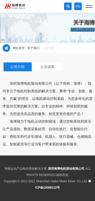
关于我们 (33, 48)
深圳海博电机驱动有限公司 (66, 168)
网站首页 (19, 48)
